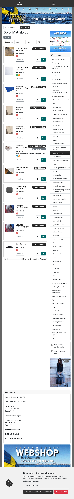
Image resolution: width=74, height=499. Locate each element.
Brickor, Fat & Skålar (59, 111)
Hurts (54, 164)
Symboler (7, 37)
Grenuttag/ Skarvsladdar (60, 160)
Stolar (55, 265)
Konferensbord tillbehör (60, 179)
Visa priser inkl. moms (59, 352)
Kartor (55, 171)
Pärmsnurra (56, 243)
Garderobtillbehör (58, 144)
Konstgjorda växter (59, 186)
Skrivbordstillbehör (59, 254)
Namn (18, 42)
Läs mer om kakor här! (31, 485)
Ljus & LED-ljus (57, 221)
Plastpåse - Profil (58, 239)
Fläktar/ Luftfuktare (59, 133)
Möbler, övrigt (57, 232)
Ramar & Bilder (57, 246)
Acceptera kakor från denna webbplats (38, 492)
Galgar (55, 140)
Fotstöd (55, 136)
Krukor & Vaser (57, 203)
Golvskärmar (57, 157)
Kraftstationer (57, 195)
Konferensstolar (58, 182)
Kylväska (55, 206)
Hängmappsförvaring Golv (61, 168)
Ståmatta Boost (21, 244)
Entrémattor (57, 125)
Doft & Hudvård (58, 118)
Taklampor (56, 272)
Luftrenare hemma (59, 228)
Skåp (54, 257)
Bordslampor (57, 107)
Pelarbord (56, 236)
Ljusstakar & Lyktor (59, 225)
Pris (39, 42)
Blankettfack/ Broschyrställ (61, 100)
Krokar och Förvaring (59, 199)
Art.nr (29, 42)
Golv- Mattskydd (58, 153)
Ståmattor (56, 268)
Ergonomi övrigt (58, 129)
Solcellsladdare (57, 261)
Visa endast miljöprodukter (59, 346)
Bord (54, 103)
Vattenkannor (57, 276)
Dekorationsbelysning (60, 114)
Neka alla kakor (61, 492)
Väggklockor (57, 279)
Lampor (55, 210)
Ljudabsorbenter (58, 217)
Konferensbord (57, 175)
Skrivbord (56, 250)
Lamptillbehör (57, 214)
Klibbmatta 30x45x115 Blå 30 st (22, 88)
